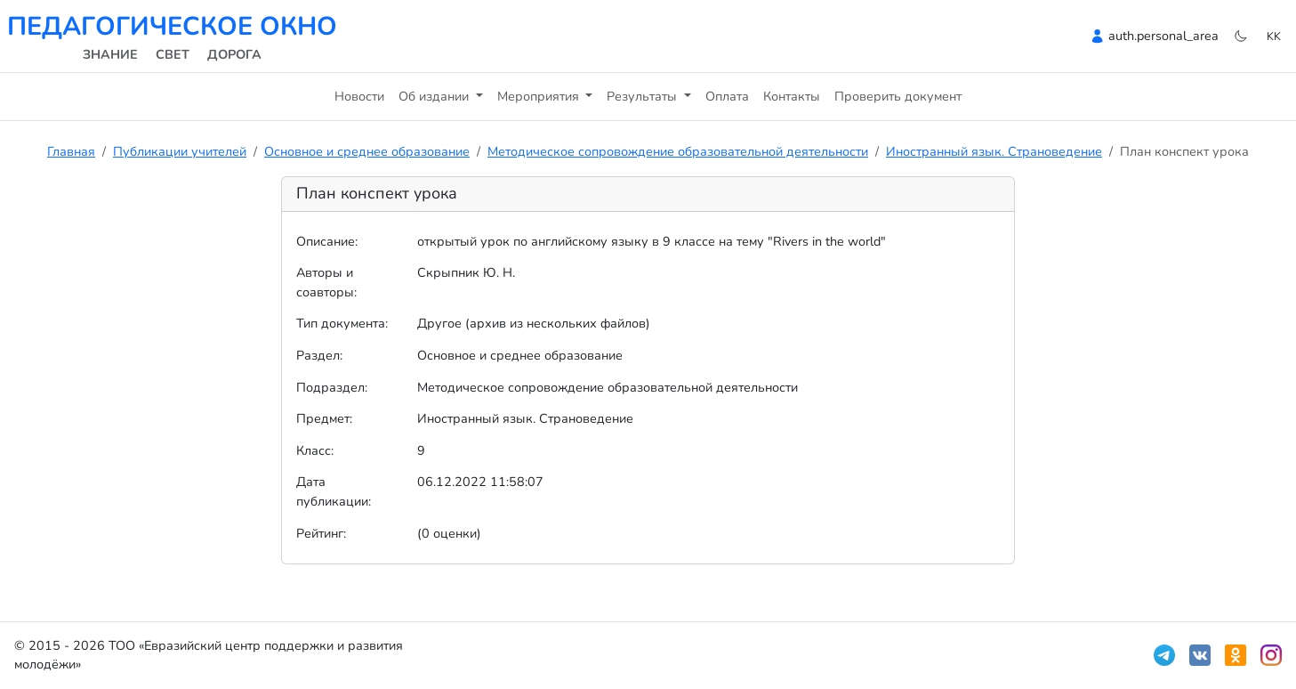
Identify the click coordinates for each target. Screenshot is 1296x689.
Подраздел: (331, 387)
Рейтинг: (321, 533)
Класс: (315, 450)
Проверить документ (898, 96)
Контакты (791, 96)
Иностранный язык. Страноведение (994, 151)
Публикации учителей (179, 151)
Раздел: (319, 355)
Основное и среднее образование (367, 151)
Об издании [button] (435, 96)
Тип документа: (342, 323)
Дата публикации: (333, 491)
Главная (71, 151)
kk (1274, 36)
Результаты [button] (643, 96)
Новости (359, 96)
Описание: (327, 241)
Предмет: (324, 418)
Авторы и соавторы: (326, 282)
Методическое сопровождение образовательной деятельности (677, 151)
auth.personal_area (1163, 36)
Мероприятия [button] (540, 96)
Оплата (727, 96)
